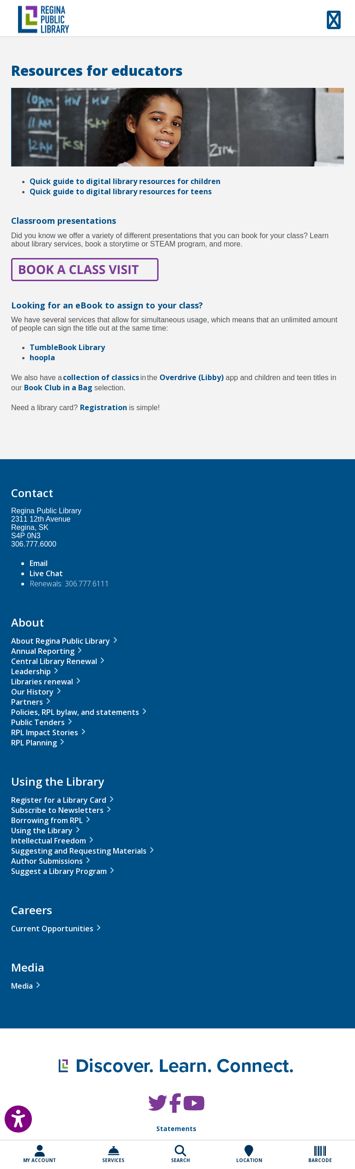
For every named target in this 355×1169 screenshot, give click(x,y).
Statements (176, 1128)
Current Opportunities (52, 928)
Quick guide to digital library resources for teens (121, 191)
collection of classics (101, 377)
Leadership (31, 671)
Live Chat (46, 573)
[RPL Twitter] (157, 1107)
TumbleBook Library (67, 347)
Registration (103, 407)
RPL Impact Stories (44, 732)
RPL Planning (34, 743)
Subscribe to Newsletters (57, 810)
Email (39, 563)
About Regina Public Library (60, 641)
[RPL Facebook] (175, 1107)
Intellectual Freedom (48, 841)
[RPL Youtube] (194, 1107)
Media (22, 986)
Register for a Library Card (58, 800)
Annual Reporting (42, 651)
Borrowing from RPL (47, 820)
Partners (27, 702)
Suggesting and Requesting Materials (79, 851)
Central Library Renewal (54, 661)
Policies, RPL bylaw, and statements (75, 712)
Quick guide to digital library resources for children (125, 181)
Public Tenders (38, 722)
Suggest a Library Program (59, 871)
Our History (32, 692)
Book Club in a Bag (58, 387)
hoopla (42, 357)
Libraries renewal (42, 682)
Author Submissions (47, 861)
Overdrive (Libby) (191, 377)
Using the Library (42, 830)
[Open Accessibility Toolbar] (11, 1116)
